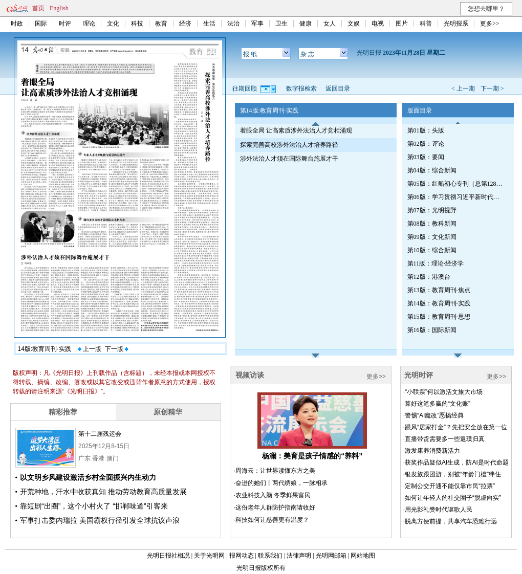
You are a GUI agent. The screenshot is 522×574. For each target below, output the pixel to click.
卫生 (281, 23)
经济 (185, 23)
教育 (161, 23)
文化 (113, 23)
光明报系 (456, 23)
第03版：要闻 (425, 157)
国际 (41, 23)
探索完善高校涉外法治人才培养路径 (289, 144)
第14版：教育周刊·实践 (438, 303)
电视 (378, 23)
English (59, 8)
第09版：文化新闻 (431, 236)
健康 (305, 23)
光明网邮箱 (331, 555)
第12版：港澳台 (428, 276)
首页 (38, 8)
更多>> (489, 23)
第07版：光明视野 (431, 210)
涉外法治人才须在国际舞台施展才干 (289, 158)
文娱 (353, 23)
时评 (65, 23)
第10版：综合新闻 (431, 250)
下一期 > (492, 88)
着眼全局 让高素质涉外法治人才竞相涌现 (296, 130)
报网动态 (241, 555)
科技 (137, 23)
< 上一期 (463, 88)
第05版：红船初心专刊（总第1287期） (456, 183)
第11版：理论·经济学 (435, 263)
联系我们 (270, 555)
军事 (257, 23)
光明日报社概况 (168, 555)
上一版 (89, 348)
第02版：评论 (425, 143)
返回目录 (337, 88)
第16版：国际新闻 (431, 330)
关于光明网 (209, 555)
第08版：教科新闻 (431, 223)
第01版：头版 (425, 130)
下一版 (116, 348)
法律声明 (299, 555)
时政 (17, 23)
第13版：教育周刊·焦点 (438, 290)
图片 (402, 23)
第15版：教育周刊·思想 (438, 316)
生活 (209, 23)
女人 (329, 23)
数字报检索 (301, 88)
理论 (89, 23)
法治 (233, 23)
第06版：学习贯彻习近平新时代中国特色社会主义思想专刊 (456, 197)
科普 (426, 23)
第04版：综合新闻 (431, 170)
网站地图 (363, 555)
